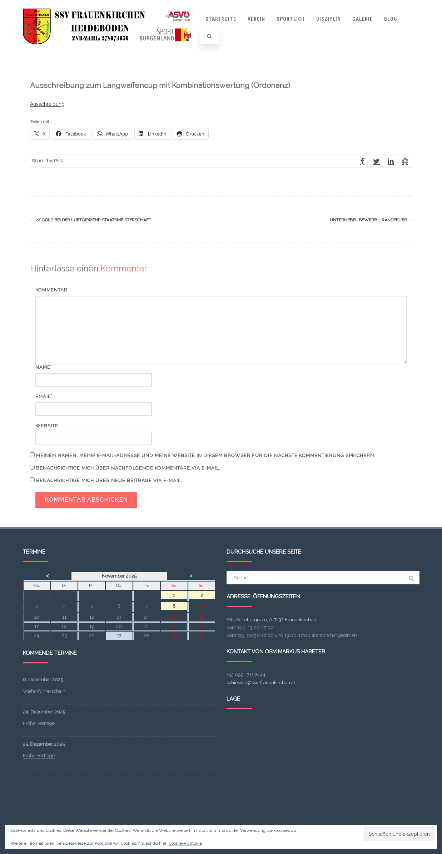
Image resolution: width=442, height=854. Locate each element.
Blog (390, 19)
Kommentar (51, 290)
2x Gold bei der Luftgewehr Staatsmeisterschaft (90, 219)
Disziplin (328, 19)
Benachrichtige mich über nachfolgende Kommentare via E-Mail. (128, 468)
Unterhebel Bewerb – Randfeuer (371, 219)
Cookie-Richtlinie (185, 843)
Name (42, 367)
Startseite (220, 19)
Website (46, 425)
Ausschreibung (47, 104)
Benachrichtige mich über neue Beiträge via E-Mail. (109, 480)
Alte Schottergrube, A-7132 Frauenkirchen (271, 619)
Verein (256, 19)
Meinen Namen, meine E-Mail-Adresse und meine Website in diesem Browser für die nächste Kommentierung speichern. (206, 455)
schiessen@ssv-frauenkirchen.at (261, 682)
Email (43, 396)
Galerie (362, 19)
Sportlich (291, 19)
